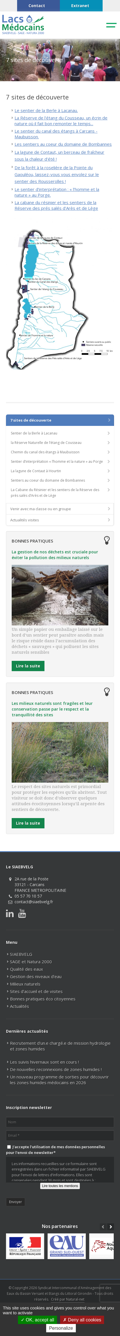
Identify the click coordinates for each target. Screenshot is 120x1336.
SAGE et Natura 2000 (31, 961)
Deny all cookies (82, 1319)
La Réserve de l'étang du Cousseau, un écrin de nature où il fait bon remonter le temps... (61, 120)
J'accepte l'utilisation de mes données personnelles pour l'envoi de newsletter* (55, 1149)
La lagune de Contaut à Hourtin (61, 470)
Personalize (61, 1328)
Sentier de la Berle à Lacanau (61, 433)
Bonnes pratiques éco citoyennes (43, 999)
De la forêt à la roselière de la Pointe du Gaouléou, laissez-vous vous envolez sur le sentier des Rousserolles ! (57, 174)
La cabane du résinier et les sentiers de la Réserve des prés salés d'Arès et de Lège (56, 205)
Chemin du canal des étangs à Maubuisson (61, 452)
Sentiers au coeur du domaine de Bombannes (61, 480)
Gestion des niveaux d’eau (36, 976)
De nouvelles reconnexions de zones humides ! (56, 1069)
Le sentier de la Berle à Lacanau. (46, 110)
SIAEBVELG (21, 954)
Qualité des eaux (26, 969)
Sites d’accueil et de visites (36, 991)
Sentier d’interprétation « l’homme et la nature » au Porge (61, 461)
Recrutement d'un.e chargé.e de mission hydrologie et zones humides (60, 1046)
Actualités (19, 1006)
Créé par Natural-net (67, 1299)
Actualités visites (60, 520)
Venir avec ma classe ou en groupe (60, 508)
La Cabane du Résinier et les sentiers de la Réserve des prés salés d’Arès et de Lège (61, 492)
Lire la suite (28, 666)
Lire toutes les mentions (60, 1186)
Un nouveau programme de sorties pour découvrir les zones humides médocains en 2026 (59, 1079)
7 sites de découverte (60, 420)
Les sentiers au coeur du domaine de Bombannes (63, 144)
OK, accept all (37, 1319)
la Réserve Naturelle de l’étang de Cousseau (61, 442)
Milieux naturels (25, 984)
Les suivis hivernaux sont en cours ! (44, 1062)
